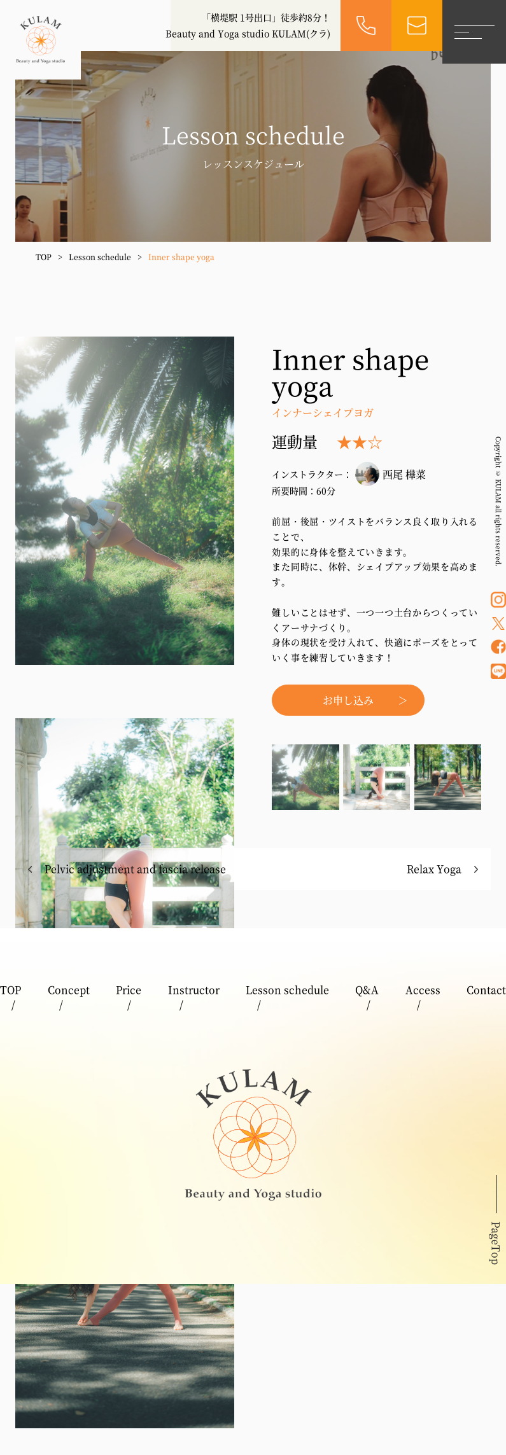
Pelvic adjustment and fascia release (135, 868)
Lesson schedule (100, 256)
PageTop (496, 1243)
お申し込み (348, 700)
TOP (44, 256)
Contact (486, 989)
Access (422, 989)
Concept (69, 989)
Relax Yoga (434, 868)
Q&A (367, 989)
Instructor (194, 989)
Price (128, 989)
